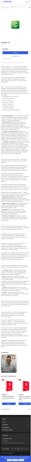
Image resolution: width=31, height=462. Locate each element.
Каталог (4, 422)
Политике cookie (23, 458)
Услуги (4, 419)
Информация (5, 427)
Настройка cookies (7, 430)
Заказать (15, 52)
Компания (5, 424)
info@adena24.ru (5, 440)
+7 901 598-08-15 (6, 438)
